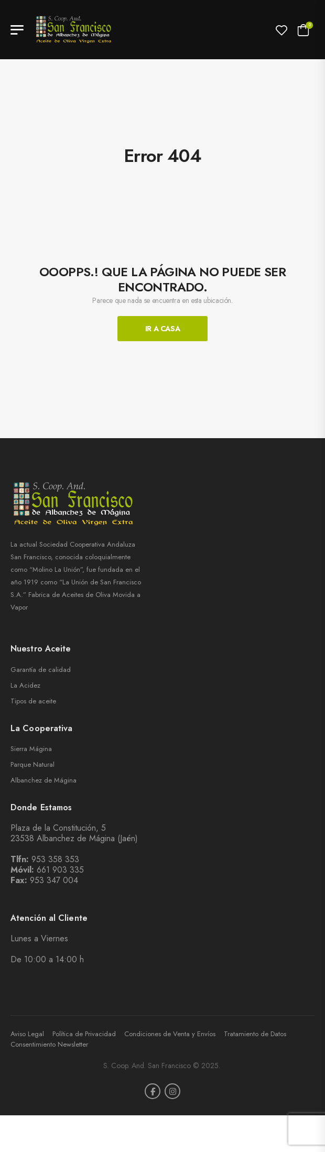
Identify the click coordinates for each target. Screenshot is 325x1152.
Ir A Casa (162, 328)
